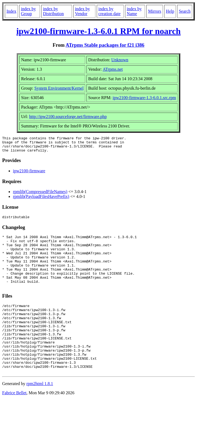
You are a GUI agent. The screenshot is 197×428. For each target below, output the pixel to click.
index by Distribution (53, 11)
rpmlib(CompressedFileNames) (40, 195)
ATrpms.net (113, 69)
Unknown (119, 60)
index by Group (28, 11)
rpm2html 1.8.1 (39, 412)
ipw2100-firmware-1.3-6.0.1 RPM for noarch (98, 31)
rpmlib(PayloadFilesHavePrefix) (41, 199)
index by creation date (109, 11)
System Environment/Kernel (59, 88)
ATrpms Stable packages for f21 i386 (104, 45)
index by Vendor (82, 11)
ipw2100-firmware (29, 174)
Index (11, 11)
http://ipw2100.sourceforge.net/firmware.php (68, 116)
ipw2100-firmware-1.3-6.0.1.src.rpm (144, 97)
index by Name (134, 11)
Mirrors (154, 11)
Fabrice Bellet (14, 421)
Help (170, 11)
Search (185, 11)
